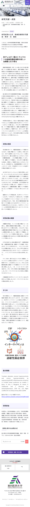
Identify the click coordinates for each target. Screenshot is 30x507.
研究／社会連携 (10, 22)
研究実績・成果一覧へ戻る (15, 452)
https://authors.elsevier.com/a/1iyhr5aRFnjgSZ (15, 396)
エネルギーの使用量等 (15, 461)
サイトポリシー (12, 499)
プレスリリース (14, 441)
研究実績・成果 (19, 22)
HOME (3, 22)
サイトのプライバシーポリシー (22, 499)
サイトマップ (4, 499)
